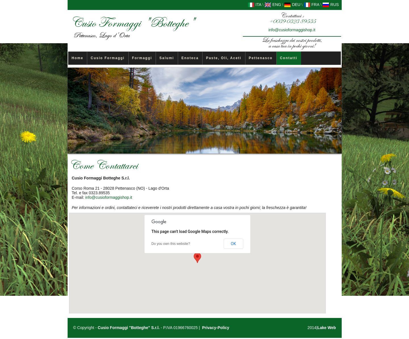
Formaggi (142, 58)
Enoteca (190, 58)
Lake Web (326, 327)
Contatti (288, 58)
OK (233, 243)
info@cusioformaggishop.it (291, 30)
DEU (292, 4)
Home (77, 58)
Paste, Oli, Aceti (223, 58)
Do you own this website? (170, 244)
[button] (197, 258)
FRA (312, 4)
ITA (255, 4)
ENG (272, 4)
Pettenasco (261, 58)
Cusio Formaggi (107, 58)
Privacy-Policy (215, 327)
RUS (330, 4)
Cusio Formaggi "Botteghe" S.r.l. (129, 327)
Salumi (166, 58)
